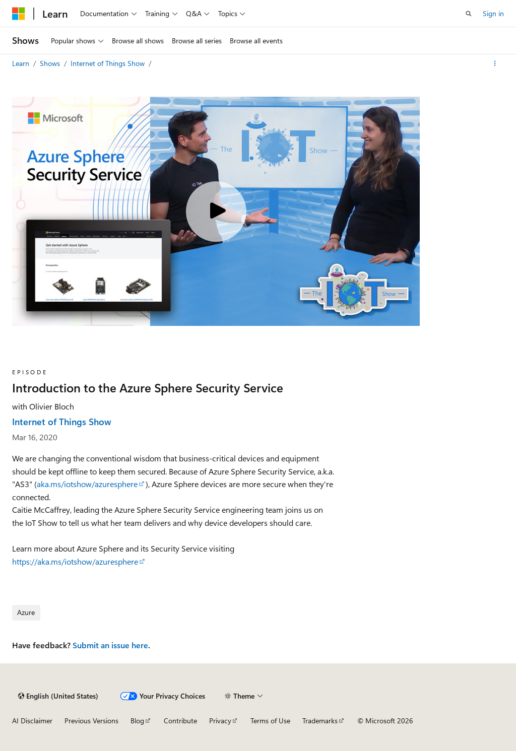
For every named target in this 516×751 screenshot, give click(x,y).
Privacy (220, 720)
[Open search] (469, 14)
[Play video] (216, 211)
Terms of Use (270, 720)
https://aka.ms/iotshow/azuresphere (75, 561)
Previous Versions (91, 720)
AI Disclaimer (32, 720)
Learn (21, 63)
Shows (51, 63)
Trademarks (320, 720)
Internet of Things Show (109, 63)
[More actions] (495, 63)
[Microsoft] (18, 13)
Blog (137, 720)
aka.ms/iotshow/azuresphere (87, 484)
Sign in (493, 13)
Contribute (180, 720)
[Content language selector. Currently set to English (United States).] (58, 696)
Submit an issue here (110, 645)
